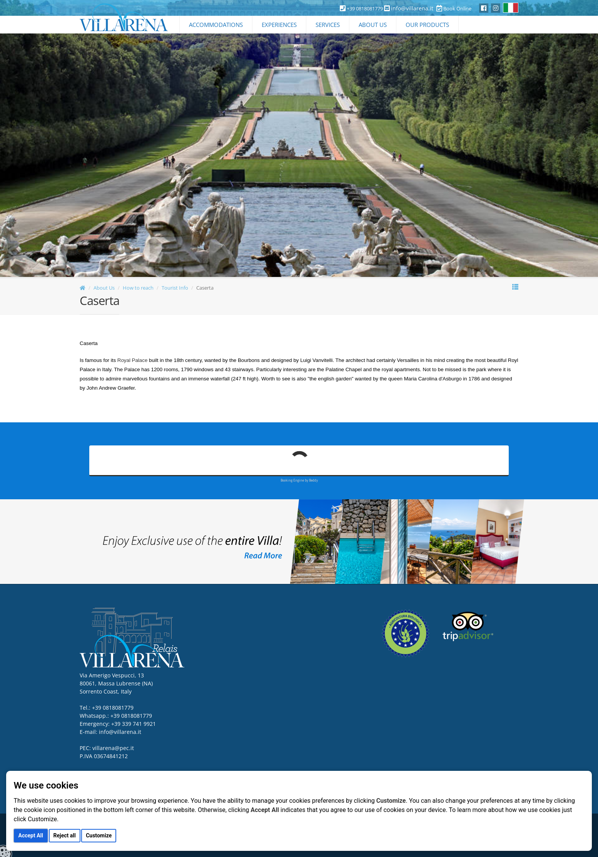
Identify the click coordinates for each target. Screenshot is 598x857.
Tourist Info (175, 287)
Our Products (427, 24)
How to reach (138, 287)
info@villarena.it (412, 8)
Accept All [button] (30, 835)
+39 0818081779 (131, 715)
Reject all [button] (64, 835)
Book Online (453, 8)
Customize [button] (99, 835)
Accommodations (216, 24)
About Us (373, 24)
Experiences (279, 24)
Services (328, 24)
